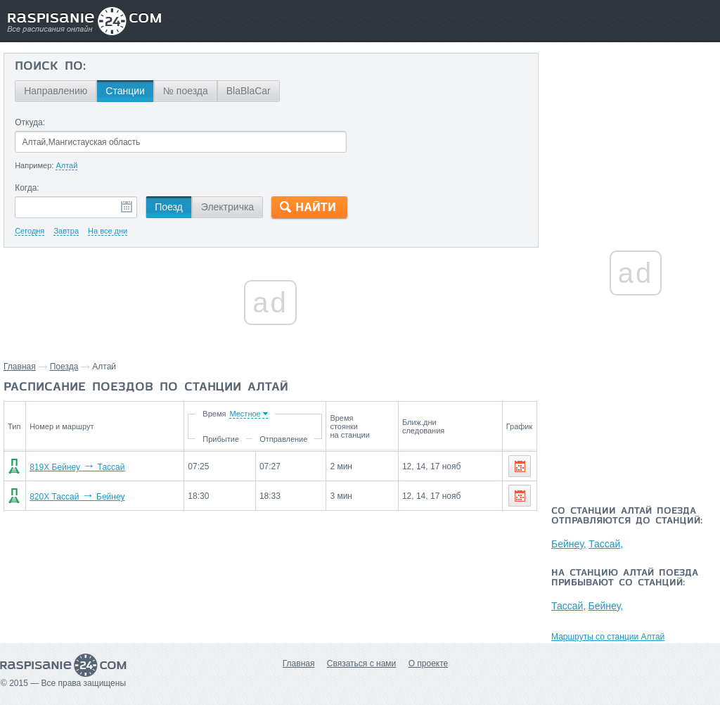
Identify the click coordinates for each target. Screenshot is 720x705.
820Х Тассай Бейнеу (77, 497)
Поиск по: (50, 67)
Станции (125, 90)
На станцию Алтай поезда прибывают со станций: (624, 578)
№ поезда (185, 90)
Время (214, 413)
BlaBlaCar (248, 90)
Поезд (169, 206)
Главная (20, 366)
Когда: (27, 188)
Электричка (227, 206)
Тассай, (606, 544)
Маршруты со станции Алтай (607, 637)
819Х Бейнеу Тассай (77, 467)
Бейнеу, (568, 544)
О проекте (429, 663)
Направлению (55, 90)
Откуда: (30, 122)
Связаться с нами (361, 663)
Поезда (64, 366)
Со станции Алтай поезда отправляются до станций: (626, 516)
